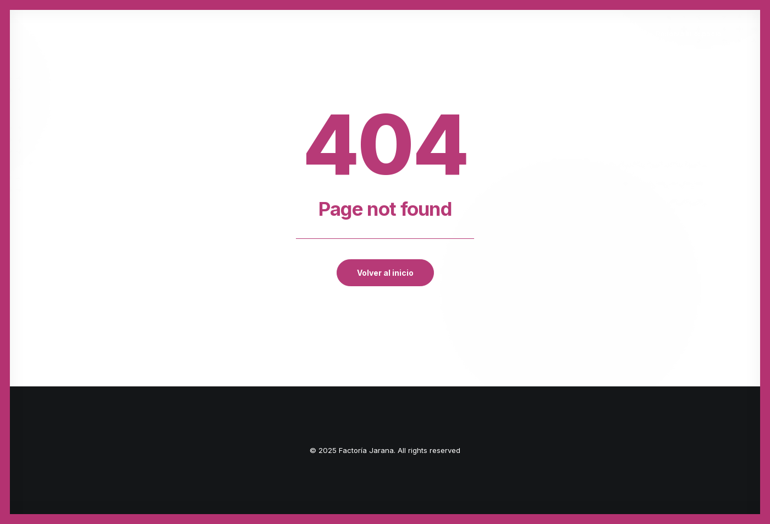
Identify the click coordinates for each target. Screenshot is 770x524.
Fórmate (357, 33)
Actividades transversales (566, 33)
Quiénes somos (227, 33)
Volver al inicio (385, 272)
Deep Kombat (416, 33)
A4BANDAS (477, 33)
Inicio (172, 33)
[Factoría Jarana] (60, 33)
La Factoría (296, 33)
